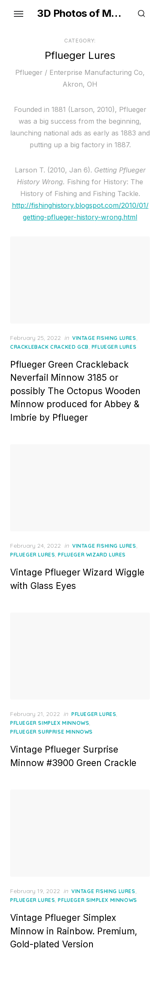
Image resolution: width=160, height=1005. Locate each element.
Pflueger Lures (114, 347)
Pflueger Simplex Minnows (49, 723)
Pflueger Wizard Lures (92, 555)
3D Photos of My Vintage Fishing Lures (80, 13)
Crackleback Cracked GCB (49, 347)
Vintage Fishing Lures (104, 338)
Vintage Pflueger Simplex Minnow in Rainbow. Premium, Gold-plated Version (73, 930)
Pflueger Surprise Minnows (51, 732)
